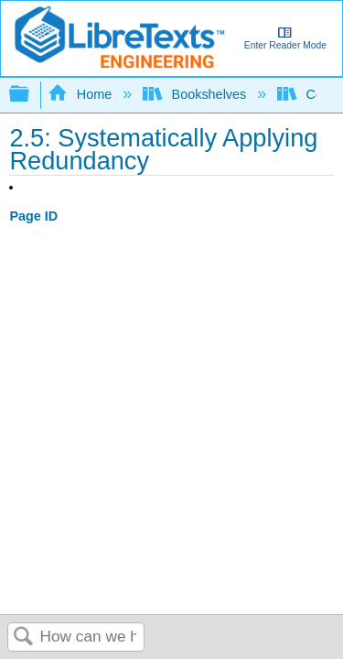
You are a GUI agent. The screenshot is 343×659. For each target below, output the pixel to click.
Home (81, 94)
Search (23, 637)
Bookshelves (196, 94)
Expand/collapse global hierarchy (31, 94)
